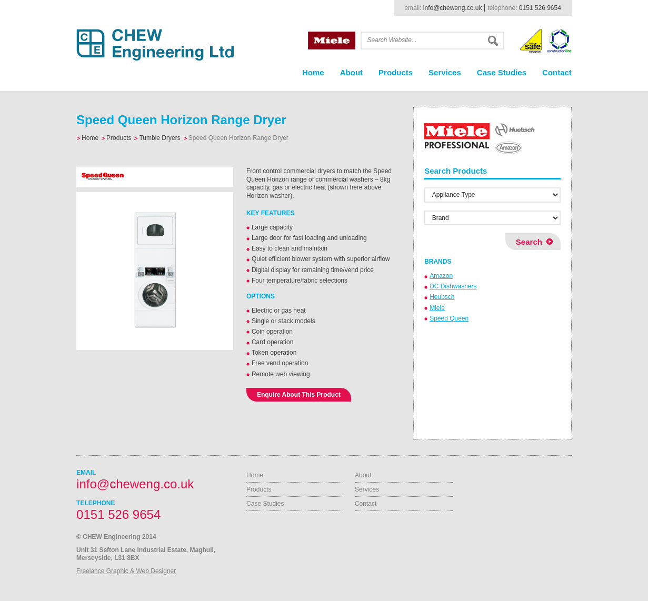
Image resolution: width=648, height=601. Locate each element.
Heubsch (442, 296)
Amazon (441, 275)
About (351, 72)
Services (444, 72)
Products (395, 72)
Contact (557, 72)
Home (313, 72)
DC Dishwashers (453, 286)
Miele (437, 308)
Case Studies (501, 72)
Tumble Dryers (159, 138)
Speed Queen (449, 318)
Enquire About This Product (299, 394)
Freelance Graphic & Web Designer (126, 571)
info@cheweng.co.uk (452, 8)
